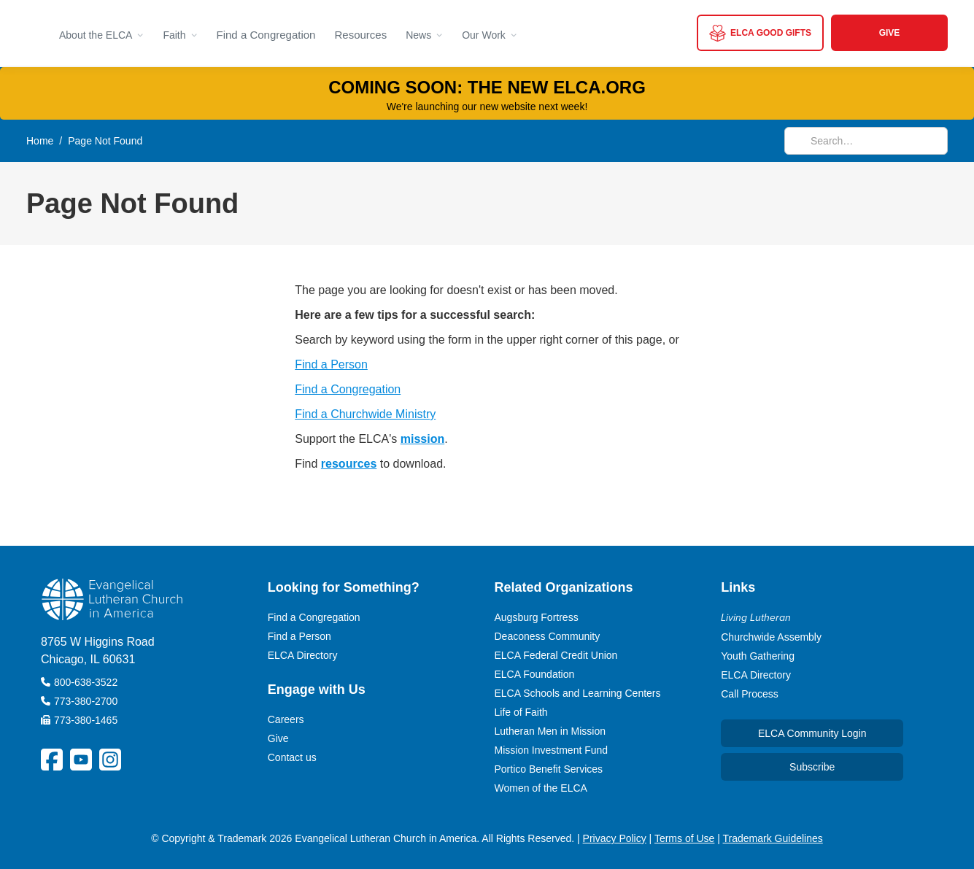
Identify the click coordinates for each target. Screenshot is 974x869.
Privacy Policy (614, 838)
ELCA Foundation (535, 674)
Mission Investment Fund (551, 750)
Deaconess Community (547, 636)
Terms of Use (684, 838)
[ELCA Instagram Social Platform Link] (110, 759)
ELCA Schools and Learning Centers (578, 693)
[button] (101, 33)
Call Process (749, 694)
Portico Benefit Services (549, 769)
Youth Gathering (758, 656)
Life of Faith (521, 712)
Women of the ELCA (541, 788)
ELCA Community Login (812, 733)
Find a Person (331, 364)
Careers (286, 719)
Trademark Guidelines (773, 838)
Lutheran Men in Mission (550, 731)
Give (278, 738)
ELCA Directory (303, 655)
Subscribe (812, 767)
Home (39, 141)
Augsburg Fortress (537, 617)
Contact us (292, 757)
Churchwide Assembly (771, 637)
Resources (360, 34)
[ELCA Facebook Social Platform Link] (52, 759)
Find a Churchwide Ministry (365, 414)
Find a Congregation (266, 34)
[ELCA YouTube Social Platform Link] (81, 759)
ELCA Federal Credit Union (556, 655)
